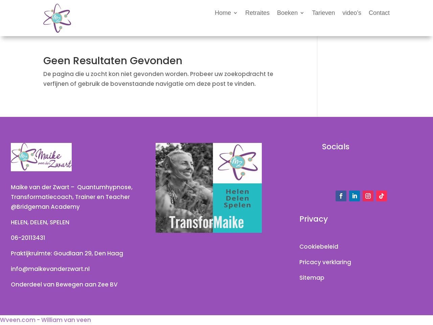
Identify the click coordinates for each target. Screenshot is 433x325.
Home (223, 13)
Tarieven (323, 13)
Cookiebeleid (318, 247)
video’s (351, 13)
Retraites (257, 13)
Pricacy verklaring (325, 262)
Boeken (287, 13)
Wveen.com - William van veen (45, 320)
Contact (379, 13)
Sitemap (311, 278)
